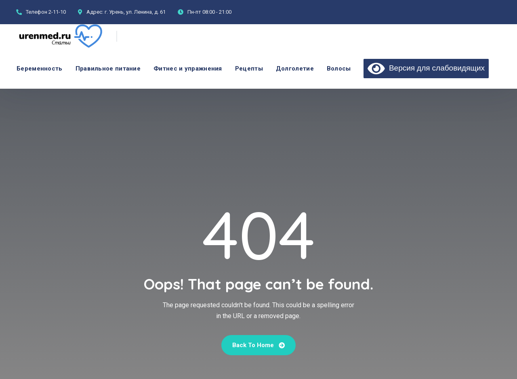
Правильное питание (108, 68)
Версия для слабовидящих (426, 68)
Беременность (40, 68)
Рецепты (249, 68)
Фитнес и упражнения (187, 68)
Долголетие (295, 68)
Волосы (339, 68)
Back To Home (258, 345)
